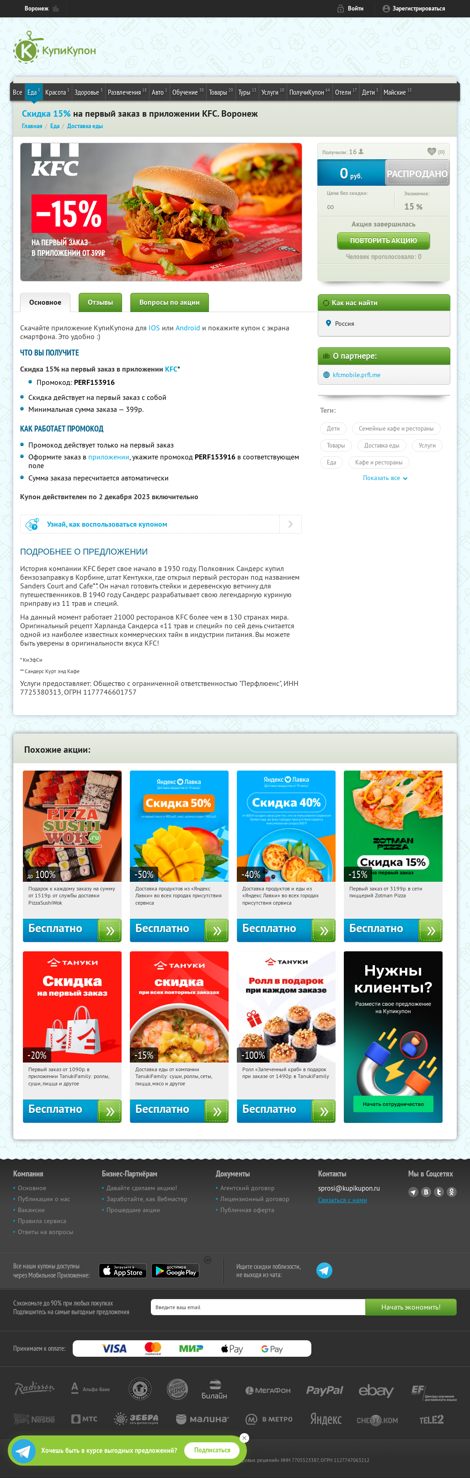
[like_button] (432, 152)
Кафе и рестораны (379, 462)
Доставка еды (382, 445)
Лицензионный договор (254, 1199)
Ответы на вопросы (45, 1232)
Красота (57, 91)
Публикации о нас (44, 1199)
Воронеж (36, 8)
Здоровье (89, 91)
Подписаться (212, 1450)
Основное (45, 302)
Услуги (273, 91)
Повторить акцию (383, 240)
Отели (346, 91)
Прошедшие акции (133, 1210)
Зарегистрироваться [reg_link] (419, 8)
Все (17, 92)
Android (189, 327)
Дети (370, 91)
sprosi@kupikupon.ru (349, 1188)
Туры (247, 91)
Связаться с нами (342, 1200)
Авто (159, 91)
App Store (123, 1270)
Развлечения (127, 91)
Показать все (381, 478)
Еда (33, 91)
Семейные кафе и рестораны (396, 428)
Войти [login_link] (355, 8)
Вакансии (31, 1210)
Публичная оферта (247, 1210)
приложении (108, 456)
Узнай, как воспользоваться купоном (107, 524)
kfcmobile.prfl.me (356, 375)
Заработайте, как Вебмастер (147, 1199)
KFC (171, 369)
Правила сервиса (42, 1221)
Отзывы (100, 302)
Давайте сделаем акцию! (142, 1188)
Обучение (188, 91)
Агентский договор (247, 1188)
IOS (155, 327)
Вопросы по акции (169, 302)
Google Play (175, 1270)
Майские (398, 91)
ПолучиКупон (309, 91)
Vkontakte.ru (426, 1192)
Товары (221, 91)
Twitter (439, 1192)
